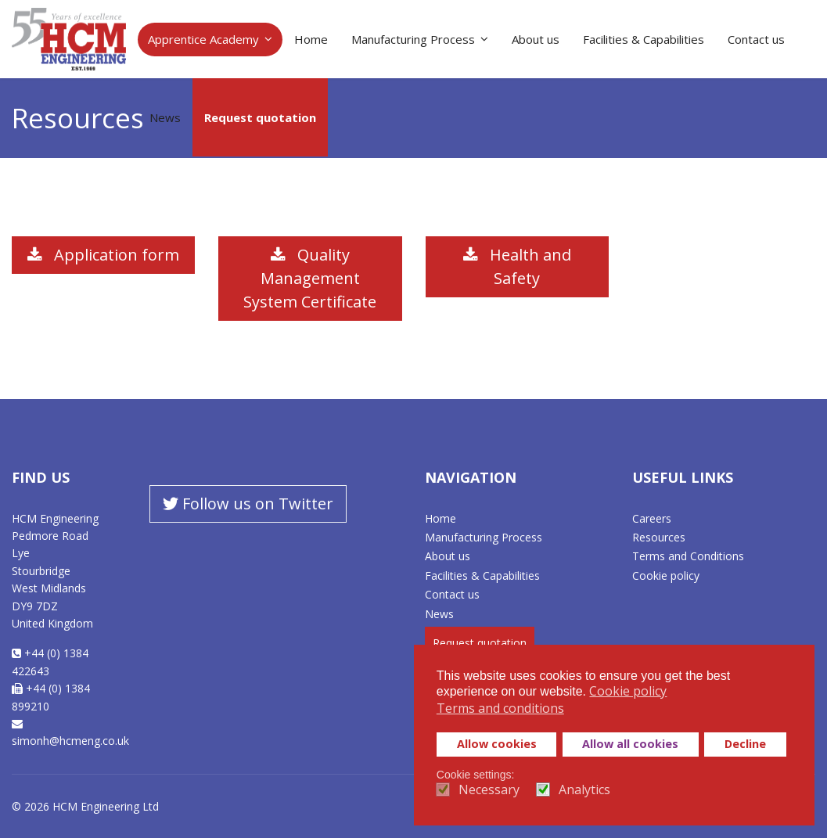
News (165, 117)
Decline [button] (745, 743)
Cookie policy (665, 575)
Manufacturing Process (413, 39)
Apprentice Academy (203, 39)
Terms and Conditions (688, 555)
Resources (658, 537)
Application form (103, 254)
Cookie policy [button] (628, 691)
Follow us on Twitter (248, 503)
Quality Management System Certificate (309, 278)
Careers (651, 518)
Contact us (756, 39)
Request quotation (260, 117)
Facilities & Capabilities (643, 39)
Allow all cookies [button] (630, 743)
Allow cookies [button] (497, 743)
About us (535, 39)
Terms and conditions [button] (500, 708)
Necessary (489, 789)
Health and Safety (517, 266)
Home (311, 39)
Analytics (584, 789)
